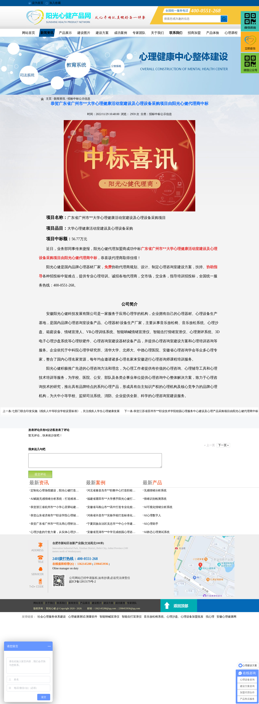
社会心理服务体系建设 (51, 616)
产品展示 (65, 32)
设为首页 (37, 2)
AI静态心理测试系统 (157, 532)
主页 (49, 98)
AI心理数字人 (152, 515)
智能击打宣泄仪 (132, 616)
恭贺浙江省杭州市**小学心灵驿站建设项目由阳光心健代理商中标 (56, 507)
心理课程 (231, 32)
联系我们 (175, 32)
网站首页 (28, 32)
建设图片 (83, 32)
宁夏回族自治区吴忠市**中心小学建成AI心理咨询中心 (112, 523)
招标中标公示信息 (79, 98)
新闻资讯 (46, 32)
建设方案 (102, 32)
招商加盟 (194, 32)
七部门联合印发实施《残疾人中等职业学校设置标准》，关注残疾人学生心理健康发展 (66, 411)
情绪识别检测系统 (155, 498)
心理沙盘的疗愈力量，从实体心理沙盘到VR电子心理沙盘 (56, 532)
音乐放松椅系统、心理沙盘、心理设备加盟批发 (173, 616)
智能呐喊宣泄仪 (109, 616)
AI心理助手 (151, 523)
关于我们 (157, 32)
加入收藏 (55, 2)
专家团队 (139, 32)
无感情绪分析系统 (155, 490)
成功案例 (120, 32)
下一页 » (223, 445)
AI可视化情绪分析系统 (158, 507)
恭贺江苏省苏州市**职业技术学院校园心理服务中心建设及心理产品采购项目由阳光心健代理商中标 (196, 411)
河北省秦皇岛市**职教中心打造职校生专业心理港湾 (112, 490)
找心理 (210, 616)
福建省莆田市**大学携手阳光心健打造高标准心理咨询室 (112, 498)
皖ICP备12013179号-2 (82, 581)
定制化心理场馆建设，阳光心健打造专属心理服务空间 (56, 490)
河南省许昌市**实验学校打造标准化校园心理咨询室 (112, 515)
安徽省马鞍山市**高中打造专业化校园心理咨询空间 (112, 507)
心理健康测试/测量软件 (82, 616)
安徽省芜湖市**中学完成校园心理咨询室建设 (112, 532)
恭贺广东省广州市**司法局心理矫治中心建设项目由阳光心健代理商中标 (56, 523)
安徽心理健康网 (226, 616)
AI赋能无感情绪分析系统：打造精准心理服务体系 (56, 498)
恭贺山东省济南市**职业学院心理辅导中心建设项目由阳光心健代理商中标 (56, 515)
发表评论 (34, 430)
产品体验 (212, 32)
